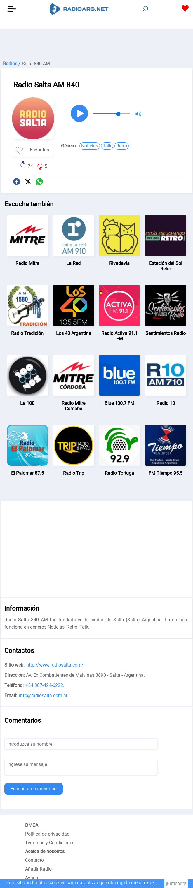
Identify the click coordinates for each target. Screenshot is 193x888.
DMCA (31, 825)
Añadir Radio (38, 869)
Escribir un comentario (34, 789)
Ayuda (31, 877)
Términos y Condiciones (49, 842)
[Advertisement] (96, 43)
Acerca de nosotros (45, 851)
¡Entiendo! (176, 883)
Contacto (34, 860)
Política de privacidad (47, 834)
